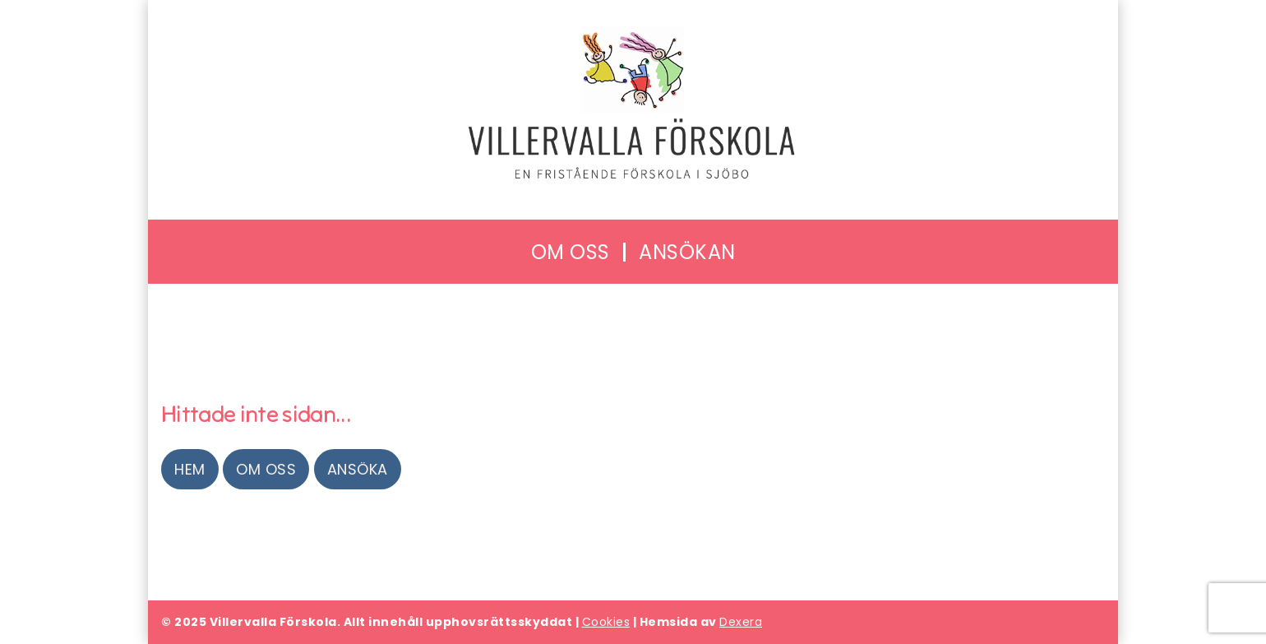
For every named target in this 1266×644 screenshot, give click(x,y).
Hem (190, 469)
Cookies (606, 622)
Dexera (740, 622)
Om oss (266, 469)
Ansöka (357, 469)
